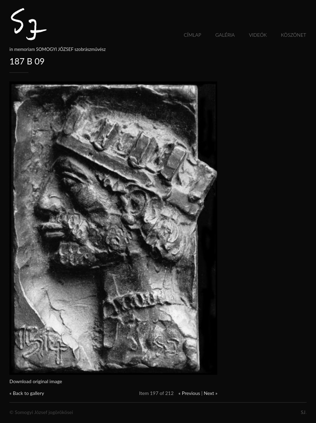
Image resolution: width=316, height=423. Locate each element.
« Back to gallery (26, 393)
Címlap (192, 35)
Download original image (35, 381)
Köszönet (293, 35)
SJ (303, 412)
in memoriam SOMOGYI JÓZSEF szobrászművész (57, 49)
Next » (210, 393)
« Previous (189, 393)
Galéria (225, 35)
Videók (258, 35)
